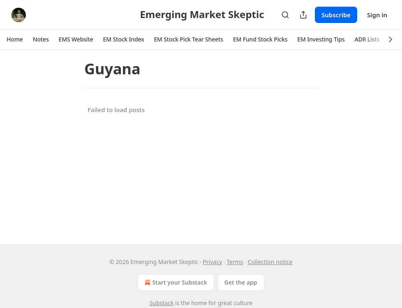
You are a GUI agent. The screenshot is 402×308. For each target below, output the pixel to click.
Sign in (377, 15)
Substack (162, 303)
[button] (15, 39)
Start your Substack (175, 282)
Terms (234, 262)
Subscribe (336, 15)
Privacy (212, 262)
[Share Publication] (303, 15)
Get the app (240, 282)
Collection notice (270, 262)
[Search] (285, 15)
